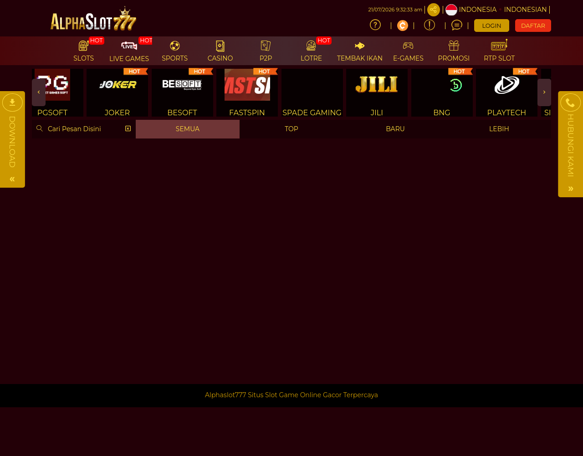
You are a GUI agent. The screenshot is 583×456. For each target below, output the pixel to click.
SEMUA (187, 129)
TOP (291, 129)
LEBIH (499, 129)
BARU (395, 129)
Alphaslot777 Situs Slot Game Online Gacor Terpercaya (291, 395)
